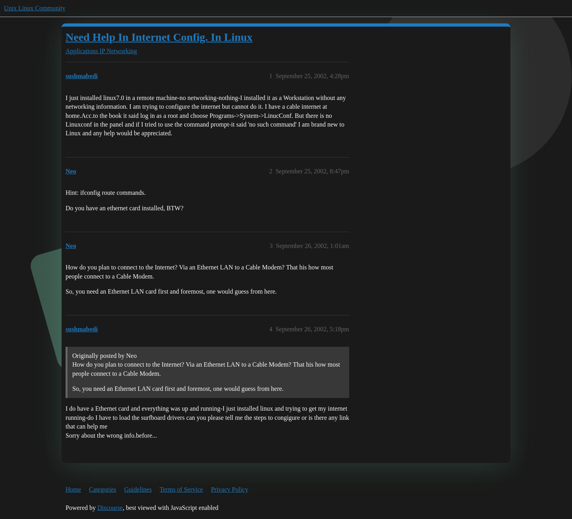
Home (73, 489)
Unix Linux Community (35, 8)
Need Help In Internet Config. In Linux (159, 37)
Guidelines (138, 489)
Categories (102, 489)
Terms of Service (181, 489)
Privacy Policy (229, 489)
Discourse (110, 507)
